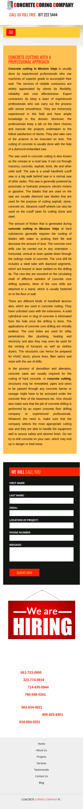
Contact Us (41, 776)
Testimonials (41, 770)
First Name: (17, 483)
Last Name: (16, 495)
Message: (15, 545)
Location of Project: (24, 520)
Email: (13, 508)
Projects (41, 757)
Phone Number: (20, 532)
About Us (41, 750)
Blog (41, 782)
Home (41, 744)
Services (41, 763)
